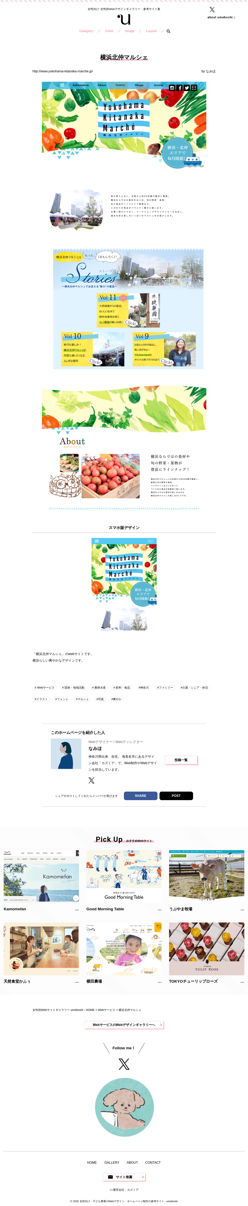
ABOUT (132, 1162)
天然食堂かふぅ (17, 981)
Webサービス (45, 687)
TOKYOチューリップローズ (193, 981)
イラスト (42, 699)
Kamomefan (15, 909)
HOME (92, 1162)
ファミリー (166, 687)
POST (176, 795)
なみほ (211, 71)
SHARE (140, 795)
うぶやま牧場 (180, 909)
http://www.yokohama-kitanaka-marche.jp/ (63, 71)
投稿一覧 (181, 760)
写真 (101, 699)
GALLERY (111, 1162)
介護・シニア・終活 (195, 687)
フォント (62, 699)
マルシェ (83, 699)
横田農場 (94, 981)
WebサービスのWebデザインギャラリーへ (124, 1025)
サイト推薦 (124, 1177)
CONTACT (153, 1162)
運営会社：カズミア (125, 1189)
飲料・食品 (122, 687)
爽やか (117, 699)
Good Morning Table (105, 909)
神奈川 (144, 687)
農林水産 (100, 687)
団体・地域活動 (74, 687)
